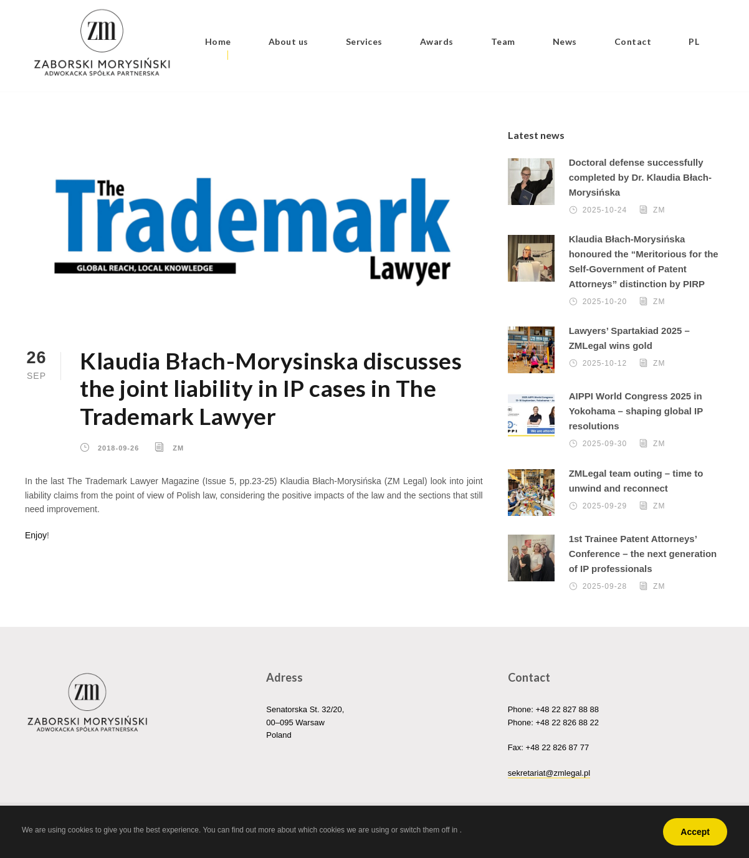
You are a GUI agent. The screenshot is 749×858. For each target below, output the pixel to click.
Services (364, 41)
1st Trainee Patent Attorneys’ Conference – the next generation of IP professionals (643, 553)
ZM (178, 447)
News (565, 41)
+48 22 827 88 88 (567, 709)
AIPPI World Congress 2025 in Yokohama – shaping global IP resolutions (636, 411)
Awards (437, 41)
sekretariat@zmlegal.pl (549, 773)
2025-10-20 (605, 301)
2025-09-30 (605, 443)
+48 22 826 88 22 (567, 722)
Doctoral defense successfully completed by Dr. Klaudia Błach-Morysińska (640, 177)
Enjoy (36, 535)
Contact (633, 41)
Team (503, 41)
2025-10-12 (605, 363)
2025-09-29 (605, 506)
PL (694, 41)
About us (288, 41)
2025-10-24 (605, 210)
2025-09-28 (605, 586)
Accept (695, 832)
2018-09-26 (118, 447)
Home (218, 41)
